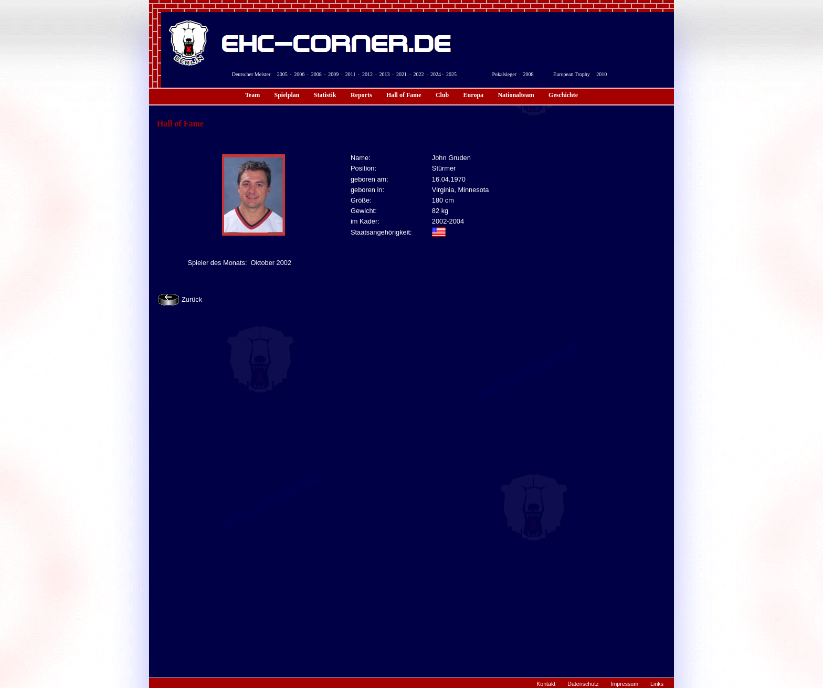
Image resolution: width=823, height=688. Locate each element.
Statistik (325, 95)
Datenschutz (582, 684)
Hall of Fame (403, 95)
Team (252, 95)
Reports (361, 95)
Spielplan (286, 95)
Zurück (192, 299)
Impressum (624, 684)
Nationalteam (516, 95)
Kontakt (545, 684)
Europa (473, 95)
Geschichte (563, 95)
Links (656, 684)
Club (442, 95)
